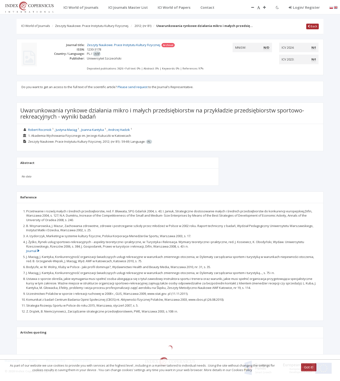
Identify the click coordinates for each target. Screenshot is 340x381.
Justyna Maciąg (66, 130)
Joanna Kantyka (92, 130)
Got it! (308, 367)
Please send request (133, 87)
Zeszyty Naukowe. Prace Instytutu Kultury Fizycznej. (92, 26)
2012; (143, 26)
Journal (32, 251)
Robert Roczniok (39, 130)
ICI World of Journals (35, 26)
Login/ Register (304, 7)
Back (312, 26)
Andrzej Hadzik (119, 130)
